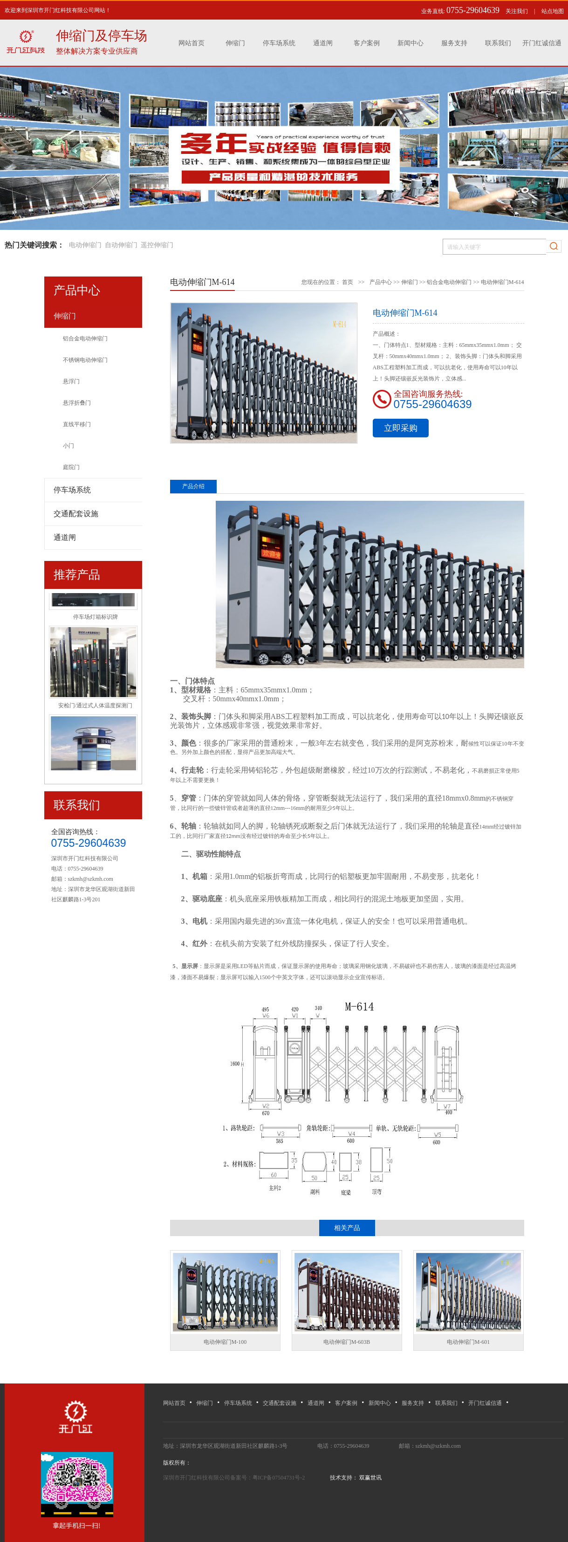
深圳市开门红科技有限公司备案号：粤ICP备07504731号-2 (235, 1477)
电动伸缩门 (85, 245)
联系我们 (498, 43)
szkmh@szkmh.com (90, 879)
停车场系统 (279, 43)
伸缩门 (235, 43)
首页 (347, 282)
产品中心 (381, 282)
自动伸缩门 (121, 245)
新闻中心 (410, 43)
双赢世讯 (370, 1477)
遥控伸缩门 (157, 245)
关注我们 (517, 11)
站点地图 (552, 11)
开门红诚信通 (541, 43)
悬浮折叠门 (77, 403)
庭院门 (71, 467)
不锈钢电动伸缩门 (85, 360)
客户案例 (367, 43)
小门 (68, 446)
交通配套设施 (279, 1403)
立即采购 (400, 428)
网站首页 (191, 43)
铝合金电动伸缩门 (85, 338)
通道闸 (323, 43)
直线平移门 (77, 424)
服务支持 (454, 43)
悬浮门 (71, 381)
